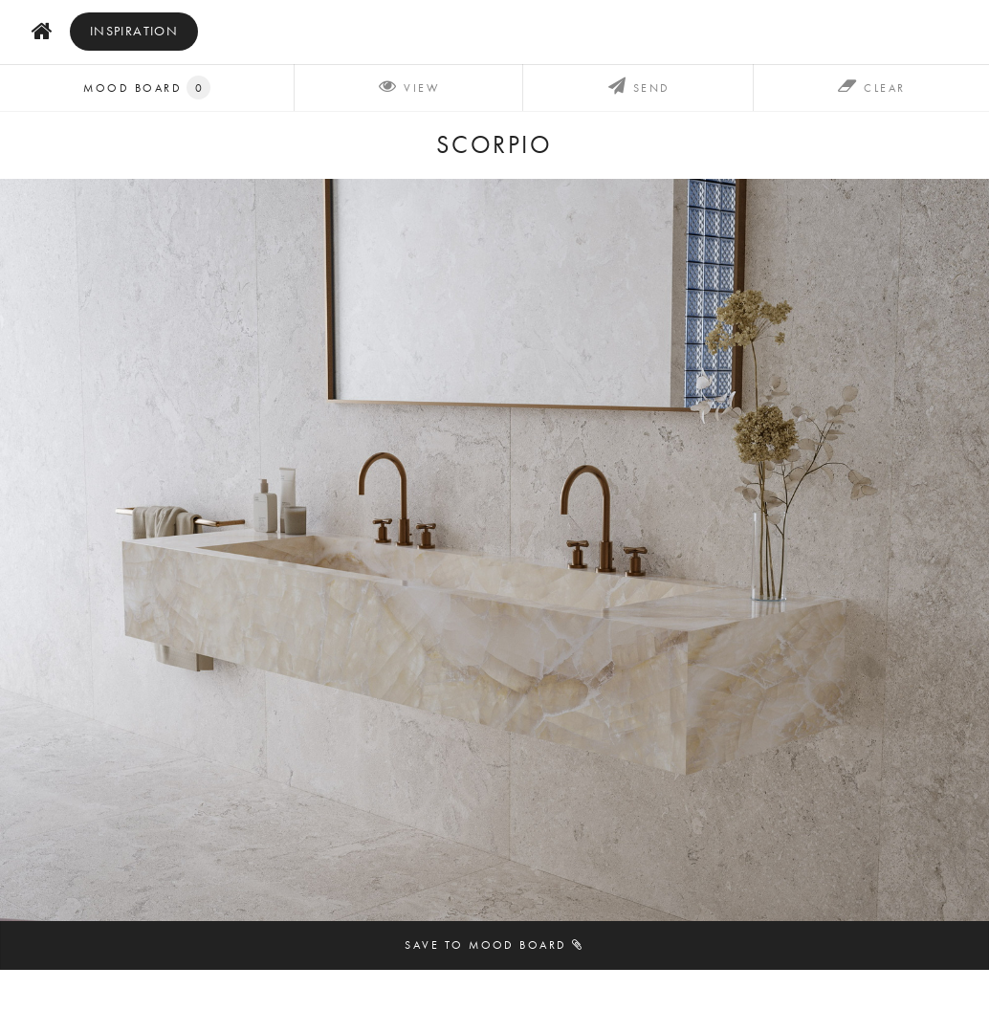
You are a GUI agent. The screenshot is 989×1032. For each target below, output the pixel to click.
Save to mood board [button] (494, 944)
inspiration (134, 31)
